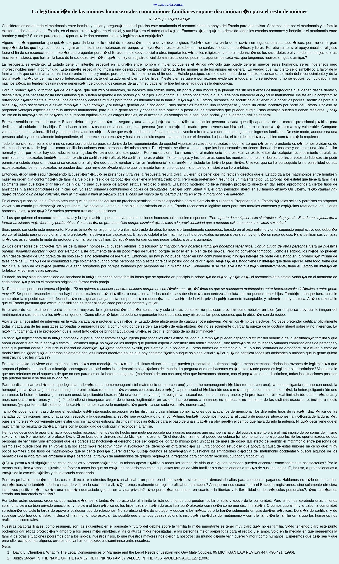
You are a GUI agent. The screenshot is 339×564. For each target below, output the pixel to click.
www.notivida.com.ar (168, 4)
